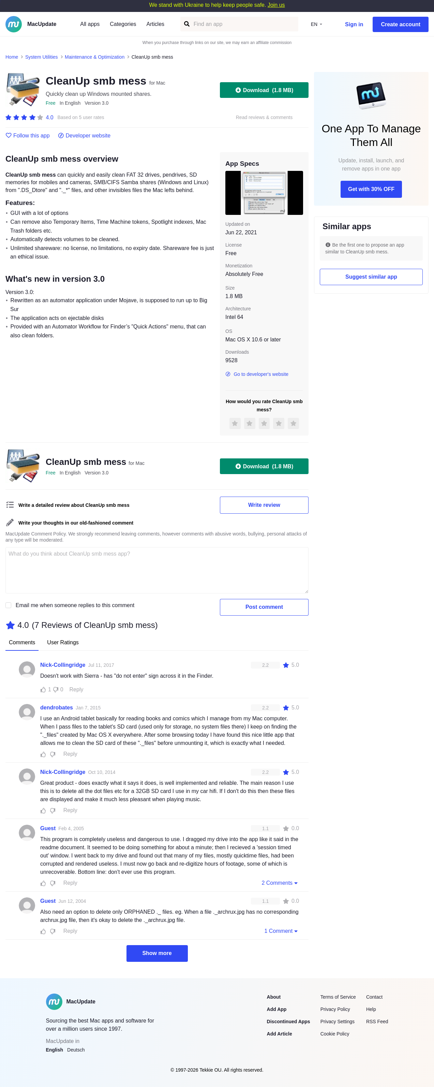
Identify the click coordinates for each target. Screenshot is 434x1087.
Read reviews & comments (264, 117)
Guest (48, 828)
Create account (400, 24)
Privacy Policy (335, 1009)
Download (264, 90)
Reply (77, 689)
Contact (374, 997)
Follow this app (27, 135)
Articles (155, 24)
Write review (264, 505)
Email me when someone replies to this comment (75, 605)
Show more (156, 953)
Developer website (84, 135)
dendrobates (56, 707)
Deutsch (76, 1049)
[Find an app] (186, 24)
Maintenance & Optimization (94, 57)
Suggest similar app (371, 276)
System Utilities (41, 57)
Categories (123, 24)
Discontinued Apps (288, 1021)
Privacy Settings (337, 1021)
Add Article (279, 1034)
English (54, 1049)
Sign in (354, 24)
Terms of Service (338, 997)
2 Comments (280, 882)
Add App (277, 1009)
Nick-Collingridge (62, 665)
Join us (276, 5)
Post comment (264, 607)
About (274, 997)
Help (371, 1009)
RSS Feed (377, 1021)
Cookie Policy (334, 1034)
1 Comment (281, 931)
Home (11, 57)
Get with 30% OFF (371, 189)
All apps (90, 24)
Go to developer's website (256, 374)
